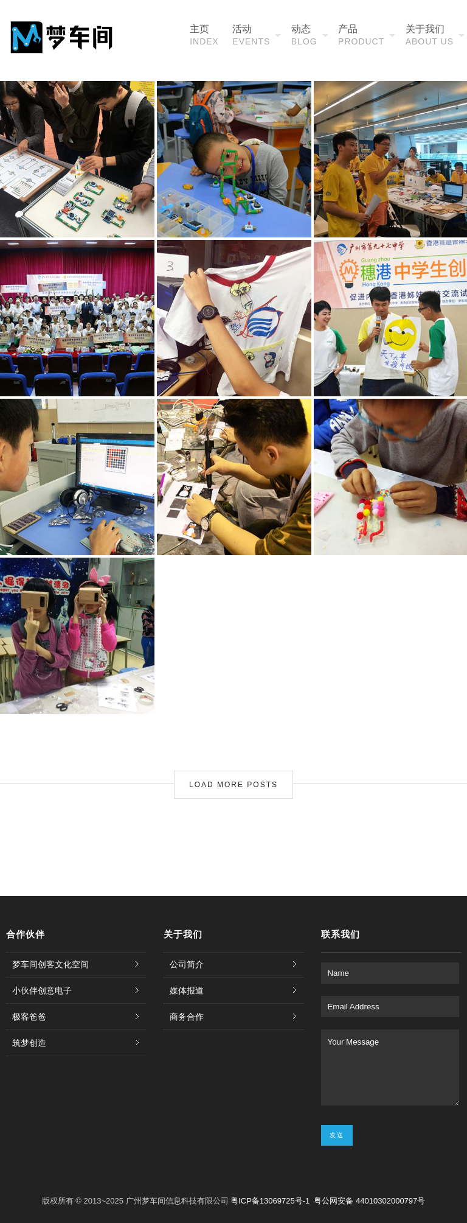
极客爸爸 (29, 1017)
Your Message (389, 1067)
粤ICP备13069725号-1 (271, 1200)
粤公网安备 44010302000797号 (369, 1200)
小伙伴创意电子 (42, 990)
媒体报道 (187, 990)
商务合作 (187, 1017)
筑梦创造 (29, 1043)
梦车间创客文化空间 (50, 964)
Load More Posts (233, 784)
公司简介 (187, 964)
